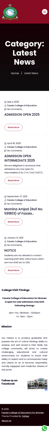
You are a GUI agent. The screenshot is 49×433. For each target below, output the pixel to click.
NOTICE (10, 250)
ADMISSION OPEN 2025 (22, 114)
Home (15, 73)
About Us (6, 420)
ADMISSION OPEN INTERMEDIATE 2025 (19, 158)
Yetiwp (25, 416)
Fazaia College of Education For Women (23, 412)
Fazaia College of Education (22, 105)
